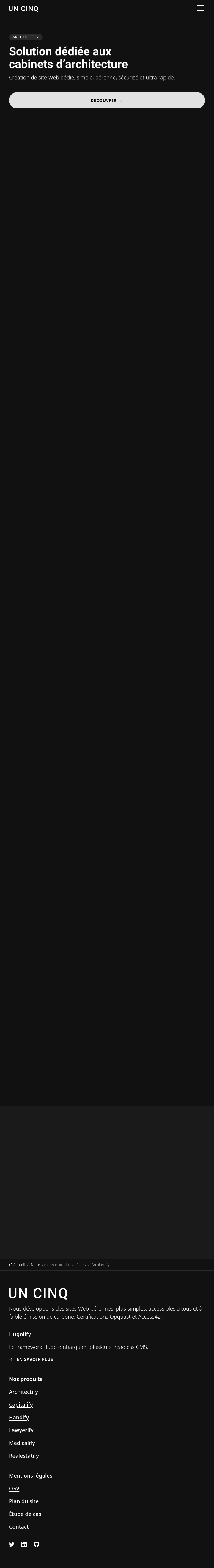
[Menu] (201, 8)
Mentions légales (30, 1475)
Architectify (23, 1391)
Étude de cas (25, 1513)
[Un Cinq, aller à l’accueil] (23, 8)
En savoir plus (35, 1359)
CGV (14, 1488)
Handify (19, 1417)
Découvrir (104, 102)
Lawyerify (21, 1430)
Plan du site (24, 1501)
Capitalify (21, 1404)
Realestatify (24, 1455)
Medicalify (22, 1442)
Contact (19, 1526)
